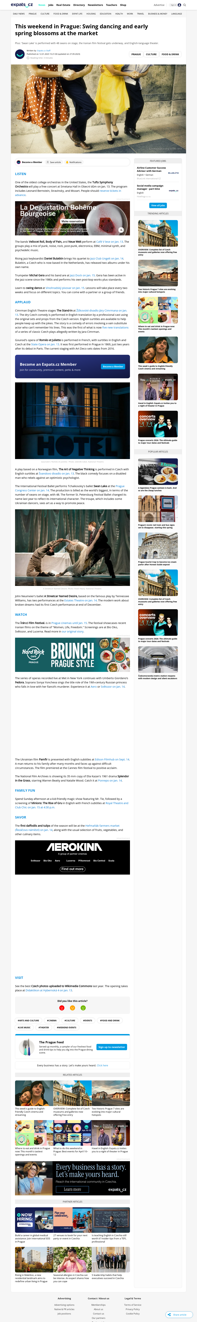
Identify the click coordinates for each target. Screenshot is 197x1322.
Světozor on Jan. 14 (113, 686)
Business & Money (157, 13)
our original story (72, 631)
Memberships (98, 1304)
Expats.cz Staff (43, 50)
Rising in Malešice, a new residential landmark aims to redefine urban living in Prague (31, 1278)
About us (98, 1309)
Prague (33, 13)
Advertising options (64, 1304)
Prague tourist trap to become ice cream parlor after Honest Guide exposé (157, 563)
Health (119, 13)
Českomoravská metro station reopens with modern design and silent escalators (157, 677)
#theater (44, 1027)
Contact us (98, 1313)
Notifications (73, 162)
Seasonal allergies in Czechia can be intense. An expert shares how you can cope (71, 1278)
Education (105, 13)
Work (130, 13)
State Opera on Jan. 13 (45, 344)
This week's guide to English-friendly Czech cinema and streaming (30, 1111)
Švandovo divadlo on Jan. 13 (56, 473)
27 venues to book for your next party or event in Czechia (70, 1237)
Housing (91, 13)
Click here (102, 1065)
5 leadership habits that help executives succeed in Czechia (108, 1276)
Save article (53, 162)
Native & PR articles (64, 1309)
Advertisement (123, 199)
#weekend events (66, 1027)
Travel (140, 13)
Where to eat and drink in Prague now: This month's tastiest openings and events (32, 1151)
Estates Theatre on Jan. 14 (80, 600)
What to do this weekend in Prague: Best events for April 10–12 (70, 1151)
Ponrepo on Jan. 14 (110, 780)
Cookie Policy (133, 1313)
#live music (24, 1027)
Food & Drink (60, 13)
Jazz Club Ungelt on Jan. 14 (106, 258)
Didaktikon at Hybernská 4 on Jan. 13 (49, 990)
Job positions (64, 1313)
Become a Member (113, 366)
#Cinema (52, 1020)
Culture (45, 13)
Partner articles (72, 1201)
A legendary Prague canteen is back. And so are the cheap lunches (157, 489)
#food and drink (110, 1020)
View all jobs (158, 205)
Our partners (98, 1318)
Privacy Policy (133, 1309)
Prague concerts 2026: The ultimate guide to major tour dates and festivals (157, 441)
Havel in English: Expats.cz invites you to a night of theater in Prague (110, 1150)
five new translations (115, 327)
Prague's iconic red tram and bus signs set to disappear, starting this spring (156, 526)
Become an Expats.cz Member (48, 364)
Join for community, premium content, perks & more (50, 369)
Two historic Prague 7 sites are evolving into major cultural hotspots (108, 1111)
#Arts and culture (28, 1020)
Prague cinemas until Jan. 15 (69, 623)
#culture (70, 1020)
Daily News (19, 13)
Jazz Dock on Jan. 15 (82, 275)
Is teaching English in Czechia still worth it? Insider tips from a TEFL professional (109, 1238)
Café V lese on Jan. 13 (109, 241)
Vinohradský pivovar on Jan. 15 (65, 288)
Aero (94, 686)
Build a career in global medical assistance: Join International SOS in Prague (32, 1238)
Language (176, 13)
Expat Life (77, 13)
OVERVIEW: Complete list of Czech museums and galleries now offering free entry (71, 1111)
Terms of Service (132, 1304)
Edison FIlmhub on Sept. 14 (112, 759)
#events (87, 1020)
